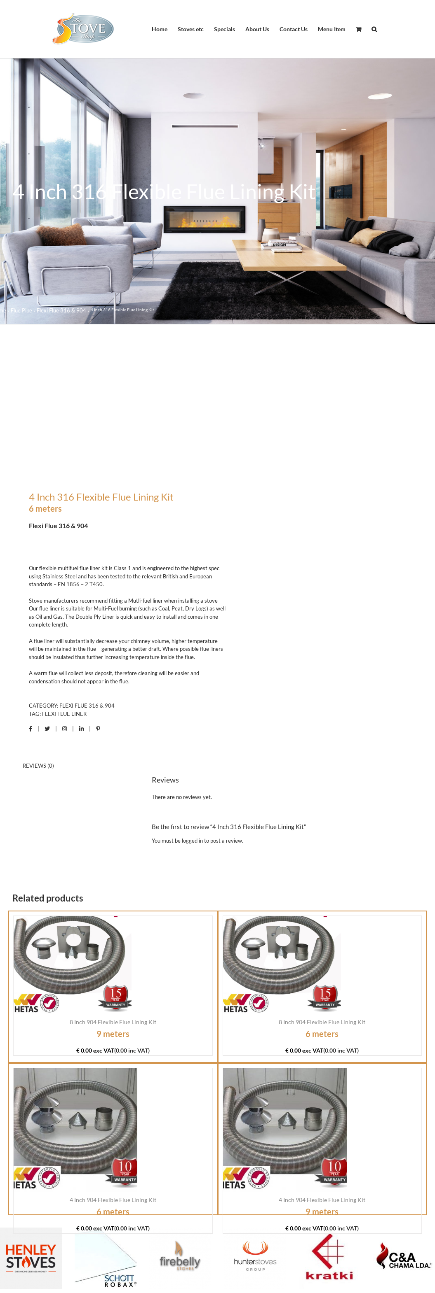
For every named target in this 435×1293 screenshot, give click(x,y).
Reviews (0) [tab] (38, 765)
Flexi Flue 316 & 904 (87, 705)
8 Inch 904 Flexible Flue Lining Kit (113, 1021)
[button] (374, 29)
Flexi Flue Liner (64, 714)
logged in (192, 840)
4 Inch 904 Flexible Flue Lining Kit (113, 1199)
